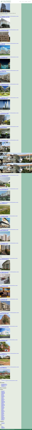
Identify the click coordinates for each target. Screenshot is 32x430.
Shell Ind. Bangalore (3, 127)
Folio (23, 1)
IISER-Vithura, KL (3, 367)
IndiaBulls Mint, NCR (4, 98)
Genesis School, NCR (3, 57)
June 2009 (2, 418)
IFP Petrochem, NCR (3, 340)
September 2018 (3, 393)
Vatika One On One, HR (4, 113)
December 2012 (3, 411)
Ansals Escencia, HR (3, 299)
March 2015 (2, 403)
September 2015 (3, 402)
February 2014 (2, 407)
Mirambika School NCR (4, 272)
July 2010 (2, 416)
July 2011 (2, 414)
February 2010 (2, 417)
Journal (25, 1)
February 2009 (2, 419)
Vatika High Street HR (4, 216)
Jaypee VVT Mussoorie (4, 140)
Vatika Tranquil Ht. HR (4, 230)
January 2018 (2, 395)
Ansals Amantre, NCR (4, 243)
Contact (29, 1)
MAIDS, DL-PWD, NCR (4, 313)
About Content (3, 423)
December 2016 (3, 399)
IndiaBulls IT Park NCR (4, 84)
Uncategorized (13, 16)
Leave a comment (16, 16)
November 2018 (3, 392)
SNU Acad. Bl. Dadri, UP (4, 259)
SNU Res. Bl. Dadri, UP (4, 189)
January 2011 (2, 415)
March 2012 (2, 412)
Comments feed (3, 427)
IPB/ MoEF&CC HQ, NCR (4, 384)
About (20, 1)
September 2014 (3, 405)
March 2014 (2, 406)
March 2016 (2, 400)
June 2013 (2, 409)
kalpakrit (3, 16)
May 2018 (2, 394)
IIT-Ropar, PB (2, 44)
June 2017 (2, 397)
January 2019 (2, 391)
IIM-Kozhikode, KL (3, 354)
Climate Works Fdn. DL (4, 286)
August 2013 (2, 408)
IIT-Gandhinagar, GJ (3, 203)
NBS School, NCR (3, 71)
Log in (2, 426)
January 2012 (2, 413)
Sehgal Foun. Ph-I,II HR (4, 30)
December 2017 (3, 396)
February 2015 (2, 404)
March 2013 (2, 410)
